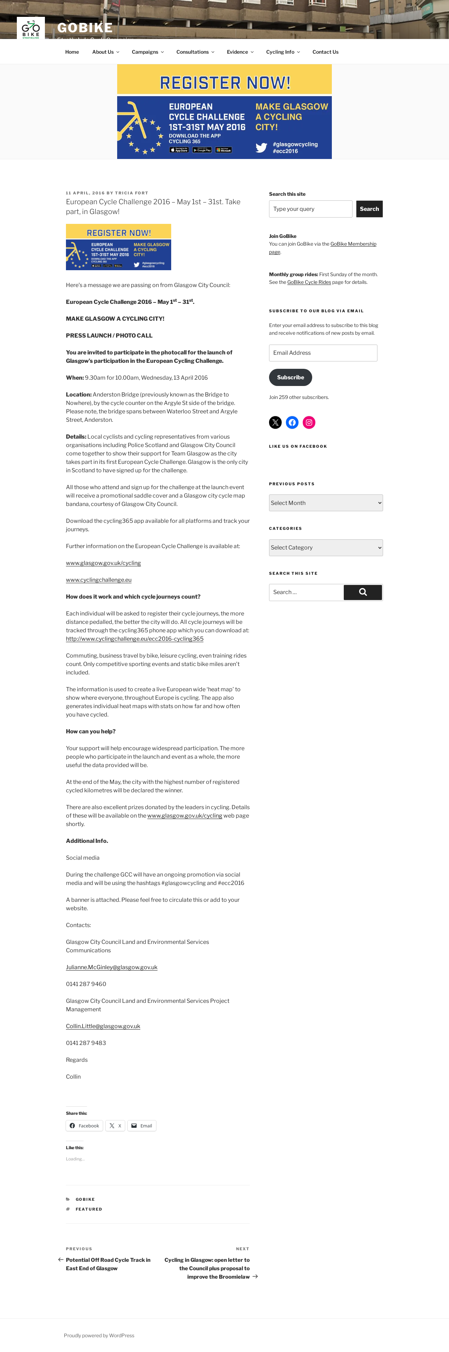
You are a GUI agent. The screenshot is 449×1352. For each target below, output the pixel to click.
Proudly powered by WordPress (99, 1335)
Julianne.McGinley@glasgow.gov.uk (112, 967)
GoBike (85, 27)
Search (369, 209)
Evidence (241, 52)
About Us (106, 52)
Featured (89, 1209)
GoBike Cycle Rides (309, 282)
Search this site (287, 194)
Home (72, 52)
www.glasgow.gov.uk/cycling (103, 563)
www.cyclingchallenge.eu (99, 580)
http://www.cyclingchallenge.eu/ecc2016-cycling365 (134, 638)
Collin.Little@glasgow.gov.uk (103, 1026)
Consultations (195, 52)
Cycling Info (283, 52)
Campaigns (148, 52)
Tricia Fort (132, 193)
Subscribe (290, 377)
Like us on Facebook (298, 446)
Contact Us (326, 52)
